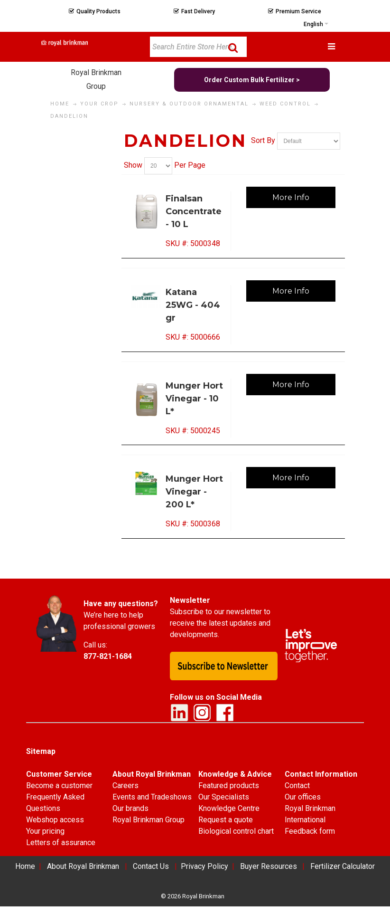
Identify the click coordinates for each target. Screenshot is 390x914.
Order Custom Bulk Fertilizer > (252, 80)
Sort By (263, 140)
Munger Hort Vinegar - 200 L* (194, 492)
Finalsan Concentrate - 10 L (194, 211)
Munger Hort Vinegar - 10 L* (194, 399)
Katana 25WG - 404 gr (193, 305)
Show (133, 165)
